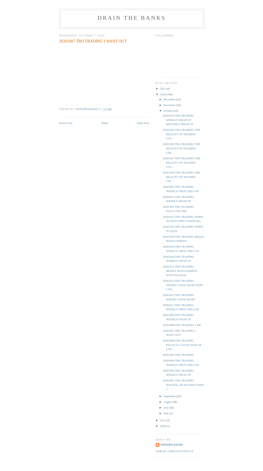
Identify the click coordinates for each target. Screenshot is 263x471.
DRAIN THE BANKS (132, 18)
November (169, 105)
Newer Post (65, 123)
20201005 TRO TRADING (178, 354)
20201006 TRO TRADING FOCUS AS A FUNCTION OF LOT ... (182, 345)
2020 (163, 94)
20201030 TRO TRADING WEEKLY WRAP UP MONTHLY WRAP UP (178, 120)
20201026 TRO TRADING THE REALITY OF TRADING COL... (181, 177)
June (166, 413)
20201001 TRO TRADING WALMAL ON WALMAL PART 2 (183, 385)
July (166, 407)
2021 (163, 88)
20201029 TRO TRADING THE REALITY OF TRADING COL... (181, 134)
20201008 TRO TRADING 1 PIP (182, 325)
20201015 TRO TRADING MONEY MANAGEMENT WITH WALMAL (180, 271)
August (167, 402)
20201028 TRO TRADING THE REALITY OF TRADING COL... (181, 148)
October (168, 110)
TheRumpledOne (171, 445)
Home (104, 123)
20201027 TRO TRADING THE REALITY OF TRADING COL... (181, 162)
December (169, 99)
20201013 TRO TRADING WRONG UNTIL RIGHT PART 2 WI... (183, 285)
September (169, 396)
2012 (163, 420)
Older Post (143, 123)
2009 (163, 426)
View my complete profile (175, 451)
